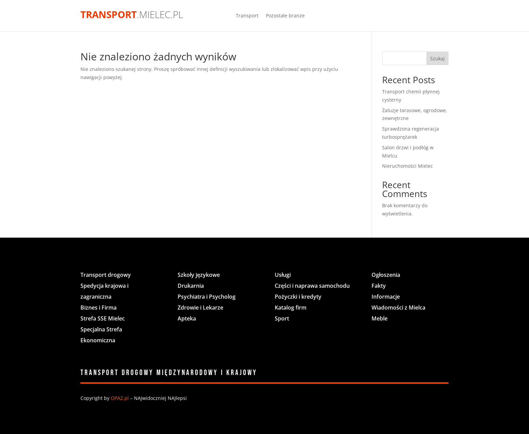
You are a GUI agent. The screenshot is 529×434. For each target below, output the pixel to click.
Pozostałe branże (285, 16)
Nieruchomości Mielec (407, 166)
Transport (247, 16)
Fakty (379, 285)
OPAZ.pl (120, 398)
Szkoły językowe (199, 275)
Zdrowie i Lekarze (200, 307)
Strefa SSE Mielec (102, 318)
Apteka (187, 318)
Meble (380, 318)
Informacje (386, 296)
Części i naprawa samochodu (312, 285)
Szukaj (437, 58)
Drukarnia (191, 285)
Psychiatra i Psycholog (207, 296)
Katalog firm (290, 307)
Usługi (283, 275)
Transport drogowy (105, 275)
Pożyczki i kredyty (298, 296)
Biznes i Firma (98, 307)
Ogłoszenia (386, 275)
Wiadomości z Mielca (398, 307)
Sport (282, 318)
